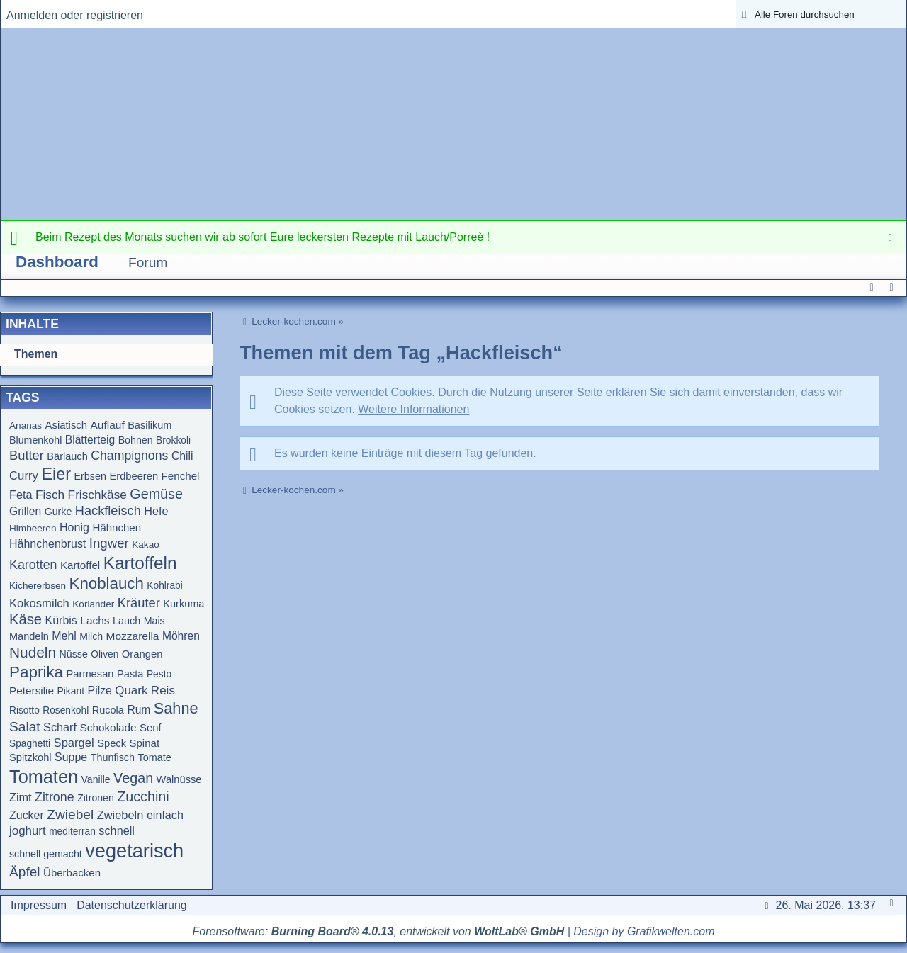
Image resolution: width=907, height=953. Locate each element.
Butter (26, 455)
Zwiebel (70, 814)
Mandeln (29, 636)
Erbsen (90, 476)
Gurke (58, 511)
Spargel (74, 743)
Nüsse (74, 654)
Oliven (104, 654)
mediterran (72, 831)
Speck (111, 743)
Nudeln (32, 652)
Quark (131, 690)
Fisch (49, 494)
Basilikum (149, 425)
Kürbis (61, 620)
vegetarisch (134, 851)
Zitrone (54, 797)
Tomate (154, 757)
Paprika (36, 672)
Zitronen (95, 797)
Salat (24, 726)
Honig (74, 527)
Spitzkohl (30, 757)
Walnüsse (179, 779)
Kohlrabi (164, 585)
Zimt (20, 797)
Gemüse (156, 494)
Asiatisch (66, 425)
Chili (182, 456)
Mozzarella (132, 636)
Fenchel (181, 476)
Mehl (64, 636)
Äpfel (24, 871)
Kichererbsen (37, 585)
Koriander (93, 604)
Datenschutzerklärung (132, 905)
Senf (151, 727)
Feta (21, 494)
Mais (154, 620)
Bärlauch (67, 456)
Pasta (130, 673)
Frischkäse (97, 494)
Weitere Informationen (413, 409)
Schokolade (108, 727)
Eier (56, 474)
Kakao (145, 544)
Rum (138, 710)
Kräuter (139, 602)
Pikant (71, 691)
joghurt (27, 831)
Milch (91, 636)
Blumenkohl (35, 440)
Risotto (24, 710)
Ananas (25, 425)
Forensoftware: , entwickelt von (379, 931)
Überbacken (72, 873)
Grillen (25, 511)
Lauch (126, 620)
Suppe (71, 757)
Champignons (129, 456)
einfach (165, 814)
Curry (23, 476)
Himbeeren (33, 528)
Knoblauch (106, 583)
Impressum (39, 905)
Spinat (145, 743)
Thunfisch (113, 757)
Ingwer (109, 543)
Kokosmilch (39, 603)
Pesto (159, 674)
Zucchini (143, 796)
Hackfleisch (108, 511)
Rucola (108, 710)
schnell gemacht (45, 853)
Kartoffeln (140, 563)
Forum (147, 262)
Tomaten (43, 776)
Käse (25, 619)
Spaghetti (29, 743)
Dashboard (57, 262)
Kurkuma (183, 603)
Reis (163, 690)
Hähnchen (117, 527)
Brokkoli (173, 440)
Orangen (142, 654)
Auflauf (107, 425)
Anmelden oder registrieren (74, 15)
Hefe (156, 510)
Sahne (176, 708)
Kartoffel (80, 565)
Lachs (94, 620)
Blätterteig (90, 440)
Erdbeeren (133, 476)
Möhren (181, 636)
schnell (116, 830)
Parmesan (90, 673)
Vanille (95, 779)
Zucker (26, 815)
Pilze (100, 690)
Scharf (60, 727)
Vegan (133, 778)
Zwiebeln (120, 814)
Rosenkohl (66, 710)
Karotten (33, 565)
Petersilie (31, 690)
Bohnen (135, 440)
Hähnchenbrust (47, 544)
